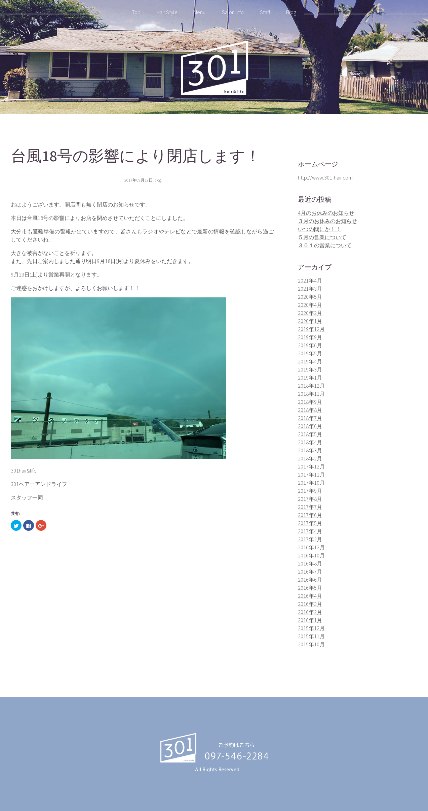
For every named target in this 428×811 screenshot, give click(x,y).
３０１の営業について (325, 245)
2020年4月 (310, 304)
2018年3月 (310, 450)
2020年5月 (310, 296)
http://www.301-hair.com (325, 177)
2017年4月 (310, 531)
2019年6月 (310, 345)
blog (157, 180)
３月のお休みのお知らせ (327, 221)
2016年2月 (310, 612)
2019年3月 (310, 369)
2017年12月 (311, 466)
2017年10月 (311, 482)
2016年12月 (311, 547)
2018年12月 (311, 385)
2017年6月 (310, 515)
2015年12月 (311, 628)
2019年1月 (310, 377)
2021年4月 (310, 280)
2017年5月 (310, 523)
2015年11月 (311, 636)
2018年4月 (310, 442)
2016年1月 (310, 620)
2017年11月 (311, 474)
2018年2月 (310, 458)
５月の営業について (322, 237)
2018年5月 (310, 434)
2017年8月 (310, 498)
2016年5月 (310, 587)
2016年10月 (311, 555)
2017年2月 (310, 539)
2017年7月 (310, 507)
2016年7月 (310, 571)
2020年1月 (310, 321)
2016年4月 (310, 595)
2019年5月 (310, 353)
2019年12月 (311, 329)
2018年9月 (310, 401)
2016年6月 (310, 579)
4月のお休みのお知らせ (326, 212)
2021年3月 (310, 288)
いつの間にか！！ (319, 229)
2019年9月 (310, 337)
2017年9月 (310, 490)
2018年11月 (311, 393)
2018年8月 (310, 410)
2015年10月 (311, 644)
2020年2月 (310, 313)
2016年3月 (310, 604)
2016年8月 (310, 563)
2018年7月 (310, 418)
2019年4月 (310, 361)
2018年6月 (310, 426)
